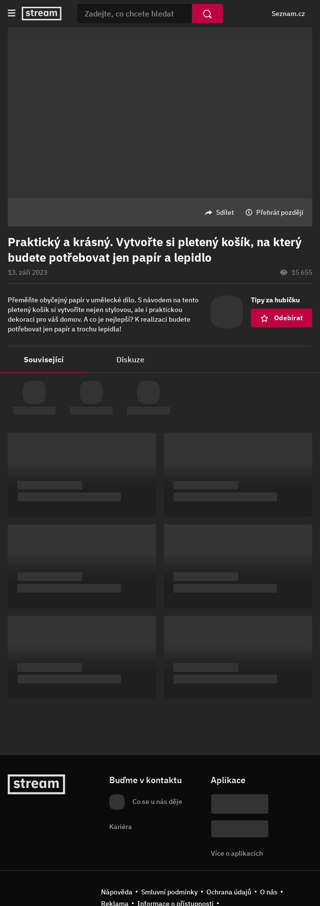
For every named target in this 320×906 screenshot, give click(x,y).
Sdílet (225, 212)
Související (44, 359)
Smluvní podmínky (169, 892)
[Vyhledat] (207, 13)
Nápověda (116, 892)
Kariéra (120, 826)
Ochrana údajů (228, 892)
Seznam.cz (288, 13)
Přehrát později (280, 212)
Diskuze (130, 359)
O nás (268, 892)
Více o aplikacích (237, 853)
